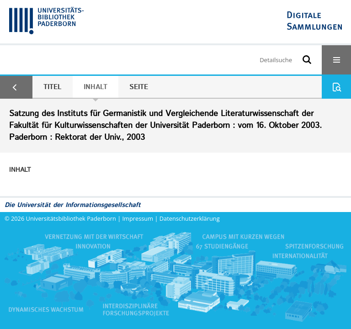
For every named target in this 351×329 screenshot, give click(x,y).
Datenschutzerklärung (190, 218)
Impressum (138, 218)
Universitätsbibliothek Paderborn (71, 218)
